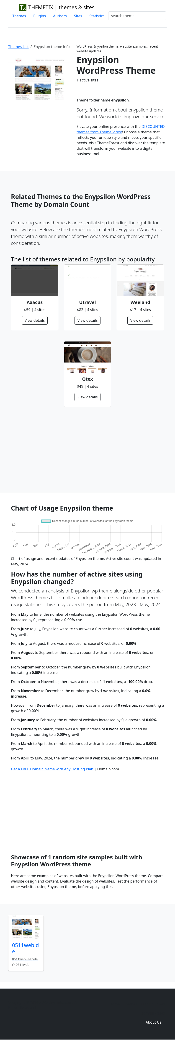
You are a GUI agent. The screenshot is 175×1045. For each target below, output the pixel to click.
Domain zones (153, 1013)
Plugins (39, 15)
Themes (19, 15)
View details (35, 320)
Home (114, 1004)
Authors (60, 15)
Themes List (18, 46)
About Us (153, 1022)
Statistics (96, 15)
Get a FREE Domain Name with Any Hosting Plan (52, 769)
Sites (78, 15)
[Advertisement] (87, 450)
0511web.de (25, 948)
